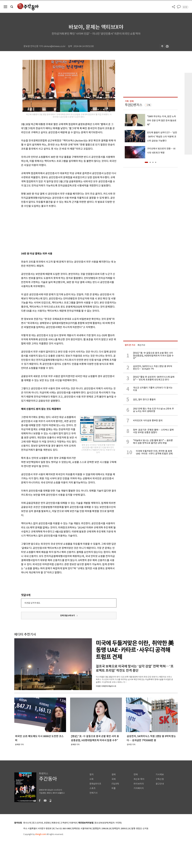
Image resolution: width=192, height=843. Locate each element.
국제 (114, 779)
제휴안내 (55, 823)
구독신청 (160, 779)
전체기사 (93, 793)
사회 (91, 779)
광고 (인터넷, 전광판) (41, 823)
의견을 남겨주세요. (32, 603)
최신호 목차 (139, 779)
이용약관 (73, 823)
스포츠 (92, 788)
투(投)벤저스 (133, 105)
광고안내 (160, 783)
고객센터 (64, 823)
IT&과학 (115, 783)
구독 (148, 105)
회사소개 (27, 823)
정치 (91, 774)
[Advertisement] (62, 229)
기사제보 (160, 774)
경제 (114, 774)
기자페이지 (139, 788)
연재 (136, 774)
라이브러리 (139, 783)
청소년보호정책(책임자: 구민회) (108, 823)
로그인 (185, 7)
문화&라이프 (95, 783)
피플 (114, 788)
